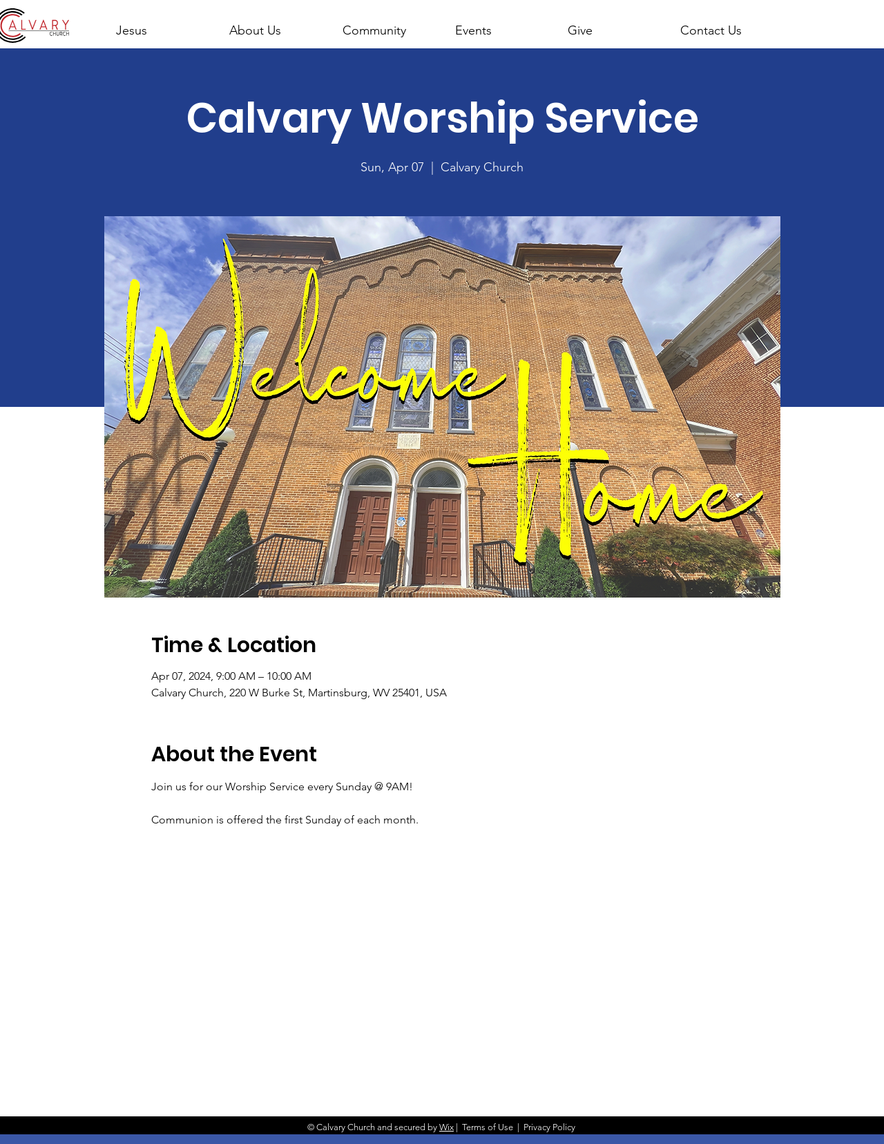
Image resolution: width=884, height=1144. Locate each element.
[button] (273, 24)
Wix (446, 1127)
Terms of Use (487, 1127)
